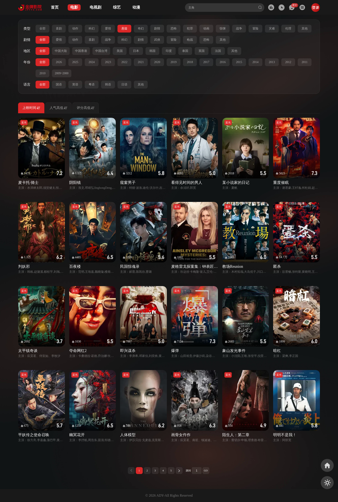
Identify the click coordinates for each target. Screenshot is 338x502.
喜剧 (59, 28)
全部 (42, 28)
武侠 (157, 39)
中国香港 (81, 51)
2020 (157, 62)
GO (206, 470)
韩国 (152, 51)
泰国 (185, 51)
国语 (59, 84)
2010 (42, 73)
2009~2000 (62, 73)
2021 (141, 62)
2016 (223, 62)
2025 (75, 62)
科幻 (92, 28)
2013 (272, 62)
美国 (120, 51)
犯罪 (190, 28)
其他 (305, 28)
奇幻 (141, 28)
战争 (239, 28)
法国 (218, 51)
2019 (174, 62)
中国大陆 (61, 51)
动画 (206, 28)
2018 (190, 62)
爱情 (108, 28)
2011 (304, 62)
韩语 (108, 84)
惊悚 (223, 28)
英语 (75, 84)
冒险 (255, 28)
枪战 (190, 39)
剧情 (157, 28)
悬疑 (124, 28)
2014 (255, 62)
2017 (206, 62)
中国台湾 (101, 51)
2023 (108, 62)
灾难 (272, 28)
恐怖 (174, 28)
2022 (124, 62)
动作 (75, 28)
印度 (169, 51)
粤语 (92, 84)
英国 (202, 51)
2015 (239, 62)
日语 (124, 84)
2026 (59, 62)
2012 (288, 62)
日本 (136, 51)
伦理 (288, 28)
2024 (92, 62)
